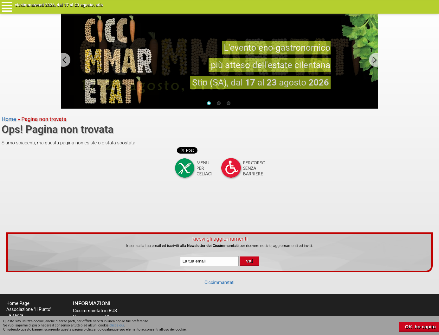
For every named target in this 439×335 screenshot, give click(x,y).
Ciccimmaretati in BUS (95, 310)
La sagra (14, 315)
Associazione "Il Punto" (28, 309)
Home (9, 119)
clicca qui (116, 325)
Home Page (17, 303)
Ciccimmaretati (219, 282)
